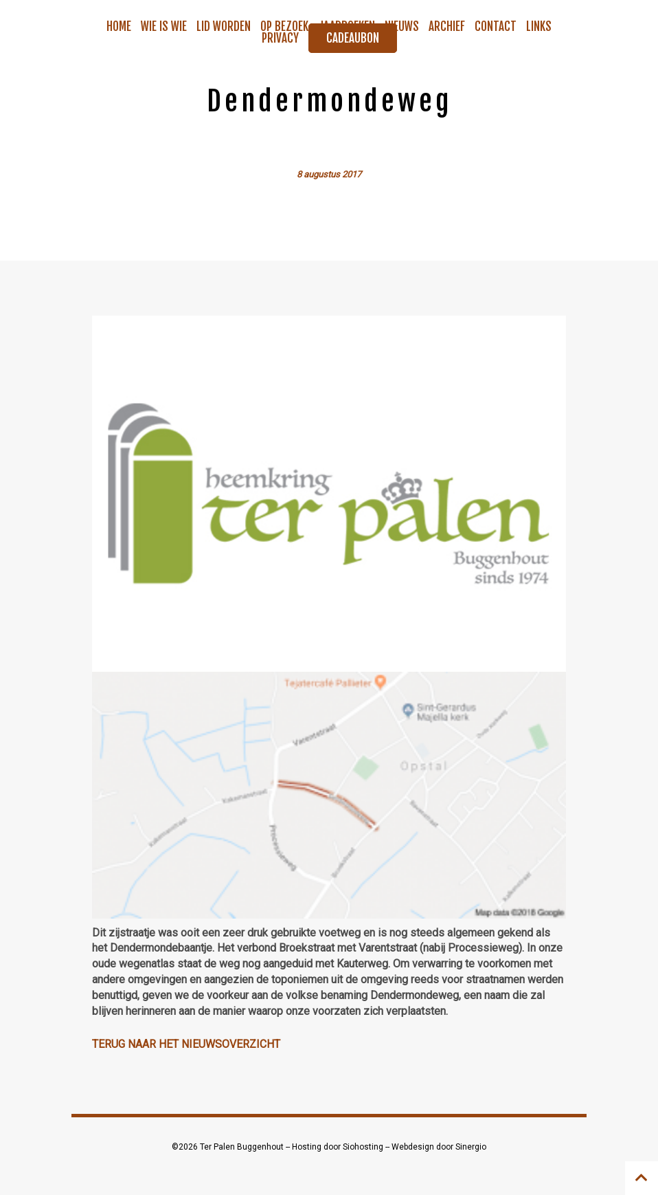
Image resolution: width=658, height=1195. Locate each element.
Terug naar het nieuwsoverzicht (186, 1044)
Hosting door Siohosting (338, 1147)
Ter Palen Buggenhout (243, 1147)
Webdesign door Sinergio (439, 1147)
